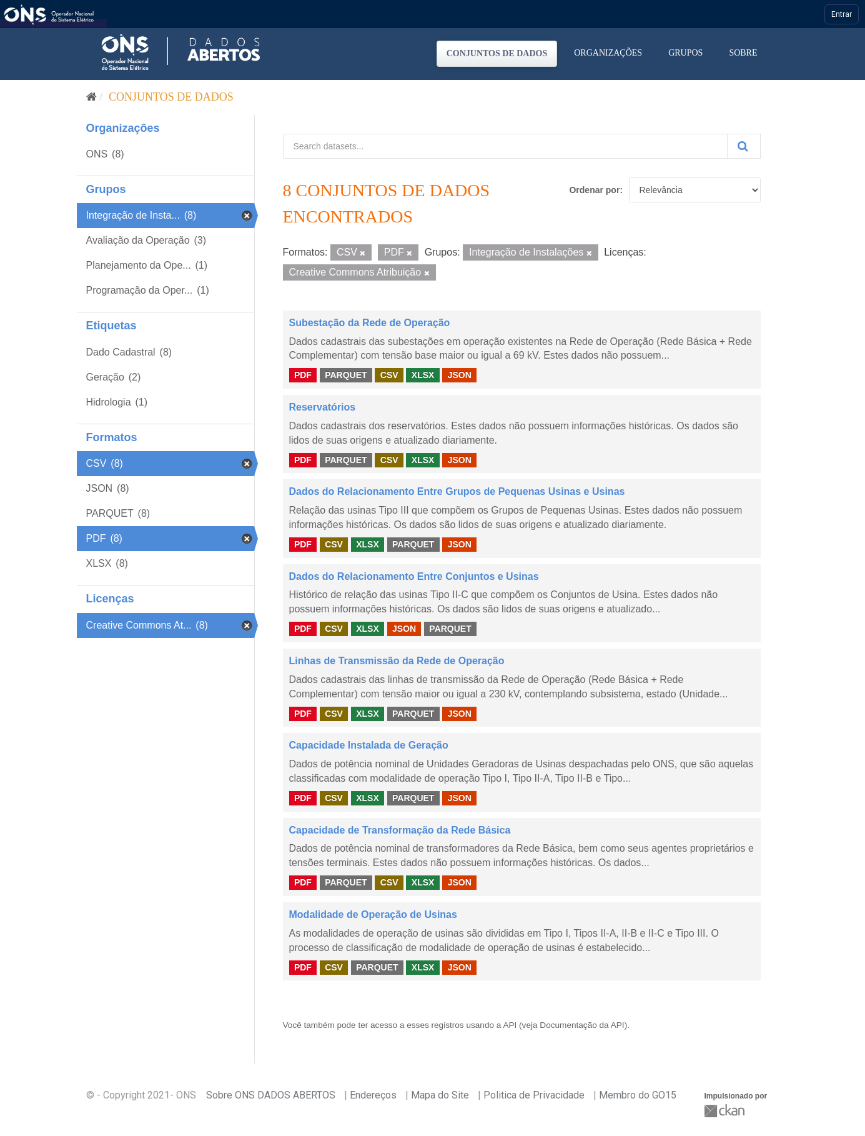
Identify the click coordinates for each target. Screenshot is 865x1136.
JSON (460, 375)
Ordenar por (594, 190)
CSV (389, 375)
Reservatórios (322, 407)
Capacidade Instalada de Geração (368, 745)
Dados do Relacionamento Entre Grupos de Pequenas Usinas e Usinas (457, 491)
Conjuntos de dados (497, 53)
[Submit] (744, 146)
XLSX (423, 375)
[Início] (91, 97)
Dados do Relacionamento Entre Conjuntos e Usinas (414, 576)
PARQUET (346, 375)
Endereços (373, 1095)
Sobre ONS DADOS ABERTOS (270, 1095)
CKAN (725, 1110)
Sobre (743, 52)
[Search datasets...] (505, 146)
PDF (303, 375)
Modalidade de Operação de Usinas (373, 914)
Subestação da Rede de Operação (369, 322)
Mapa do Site (440, 1095)
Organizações (608, 52)
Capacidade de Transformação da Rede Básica (400, 830)
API (510, 1025)
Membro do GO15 (637, 1095)
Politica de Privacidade (534, 1095)
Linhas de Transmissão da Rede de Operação (397, 660)
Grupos (685, 52)
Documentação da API (582, 1025)
